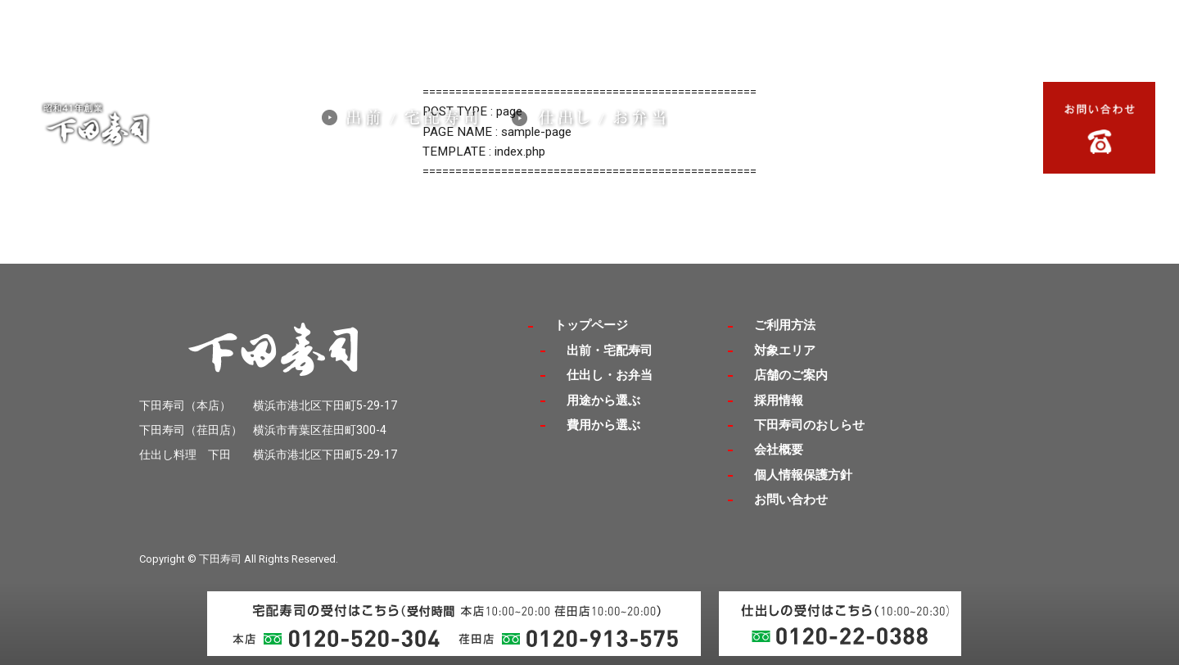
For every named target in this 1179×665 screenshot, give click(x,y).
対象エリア (815, 110)
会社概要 (732, 130)
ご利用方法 (815, 130)
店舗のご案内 (911, 110)
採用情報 (732, 110)
